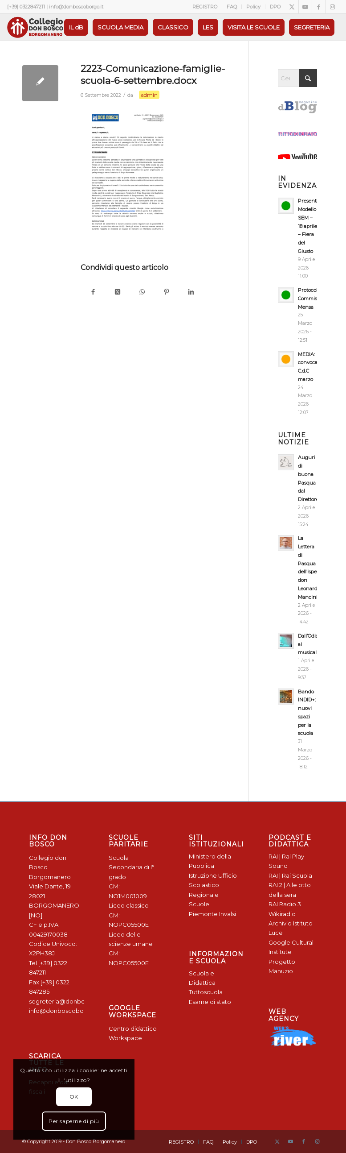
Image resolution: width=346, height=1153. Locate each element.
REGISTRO (204, 7)
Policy (253, 7)
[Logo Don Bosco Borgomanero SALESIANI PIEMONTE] (35, 27)
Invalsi (227, 913)
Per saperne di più (74, 1121)
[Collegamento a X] (291, 6)
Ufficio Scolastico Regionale (213, 885)
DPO (275, 7)
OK (73, 1096)
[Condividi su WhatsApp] (142, 292)
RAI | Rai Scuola (290, 875)
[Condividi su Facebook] (93, 292)
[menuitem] (205, 6)
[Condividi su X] (117, 292)
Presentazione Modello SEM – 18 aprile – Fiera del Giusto (315, 226)
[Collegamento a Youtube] (305, 6)
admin (149, 94)
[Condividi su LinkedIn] (191, 292)
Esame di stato (210, 1001)
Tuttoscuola (206, 991)
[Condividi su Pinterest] (166, 292)
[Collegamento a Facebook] (318, 6)
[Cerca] (297, 78)
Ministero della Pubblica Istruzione (210, 866)
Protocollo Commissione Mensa (314, 298)
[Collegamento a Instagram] (332, 6)
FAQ (232, 7)
